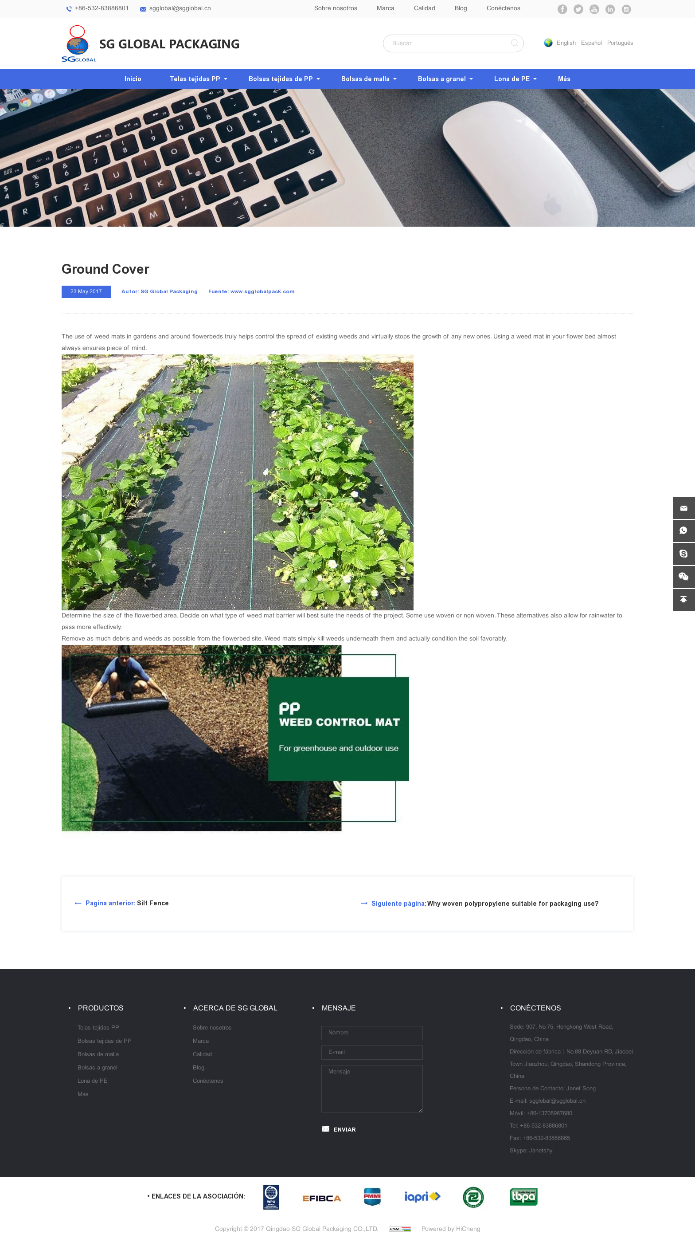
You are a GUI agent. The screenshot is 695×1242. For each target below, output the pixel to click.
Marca (385, 9)
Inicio (133, 79)
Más (564, 79)
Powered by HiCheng (451, 1229)
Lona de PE (512, 79)
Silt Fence (127, 903)
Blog (461, 9)
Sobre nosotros (335, 9)
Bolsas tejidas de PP (281, 79)
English (566, 43)
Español (591, 43)
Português (620, 43)
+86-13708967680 (549, 1113)
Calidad (424, 9)
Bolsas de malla (365, 79)
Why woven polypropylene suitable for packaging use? (485, 904)
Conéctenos (503, 9)
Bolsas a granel (442, 79)
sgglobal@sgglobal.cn (180, 9)
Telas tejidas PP (195, 79)
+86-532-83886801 (102, 9)
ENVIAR (345, 1129)
